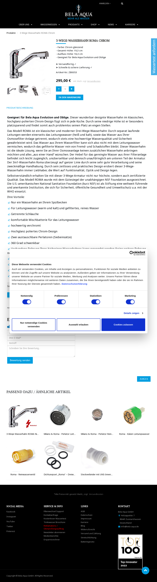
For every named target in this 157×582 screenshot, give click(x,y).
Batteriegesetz (87, 541)
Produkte (11, 32)
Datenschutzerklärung (75, 283)
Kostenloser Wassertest (55, 518)
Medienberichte (51, 535)
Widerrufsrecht (88, 529)
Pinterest (10, 531)
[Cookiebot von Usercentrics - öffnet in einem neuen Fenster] (131, 253)
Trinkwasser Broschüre (54, 522)
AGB (83, 511)
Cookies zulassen (123, 324)
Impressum (86, 518)
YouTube (10, 521)
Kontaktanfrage (51, 515)
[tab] (40, 108)
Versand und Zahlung (91, 533)
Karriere (84, 522)
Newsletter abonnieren (54, 532)
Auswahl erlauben (78, 324)
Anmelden (105, 3)
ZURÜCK (144, 378)
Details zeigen (131, 313)
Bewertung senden (20, 360)
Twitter (9, 526)
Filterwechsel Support (54, 511)
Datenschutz (86, 515)
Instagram (11, 516)
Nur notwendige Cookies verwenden (33, 324)
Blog (83, 525)
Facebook (10, 511)
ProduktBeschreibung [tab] (19, 107)
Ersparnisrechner (52, 539)
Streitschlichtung (88, 537)
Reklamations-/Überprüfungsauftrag (54, 527)
